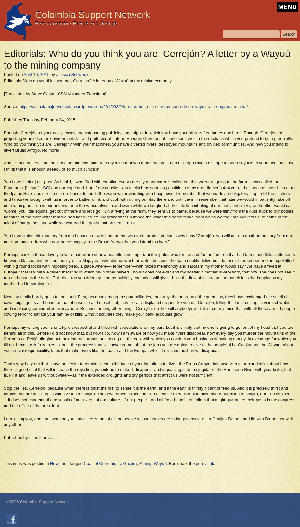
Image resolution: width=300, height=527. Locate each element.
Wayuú (160, 463)
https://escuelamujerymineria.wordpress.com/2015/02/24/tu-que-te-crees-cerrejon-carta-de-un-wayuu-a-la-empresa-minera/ (133, 106)
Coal (88, 463)
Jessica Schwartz (72, 74)
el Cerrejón (105, 463)
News (55, 463)
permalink (205, 463)
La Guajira (127, 463)
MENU (287, 6)
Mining (145, 463)
